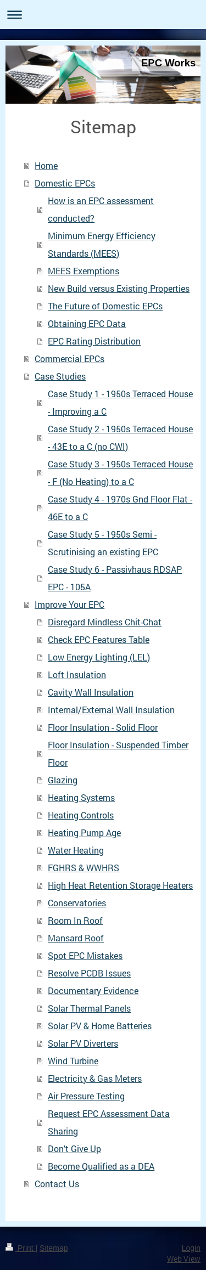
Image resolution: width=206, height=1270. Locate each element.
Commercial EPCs (69, 358)
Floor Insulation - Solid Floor (103, 727)
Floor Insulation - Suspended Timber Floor (118, 753)
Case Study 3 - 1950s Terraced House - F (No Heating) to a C (120, 472)
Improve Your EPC (69, 604)
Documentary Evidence (93, 990)
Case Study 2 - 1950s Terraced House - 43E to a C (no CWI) (120, 437)
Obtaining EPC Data (87, 323)
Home (46, 165)
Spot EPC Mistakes (85, 955)
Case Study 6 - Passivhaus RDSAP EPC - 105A (115, 577)
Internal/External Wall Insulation (111, 709)
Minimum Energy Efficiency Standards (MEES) (101, 244)
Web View (184, 1259)
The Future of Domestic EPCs (105, 306)
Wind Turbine (73, 1060)
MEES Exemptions (83, 270)
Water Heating (76, 850)
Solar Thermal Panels (89, 1008)
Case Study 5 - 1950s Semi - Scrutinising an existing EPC (103, 542)
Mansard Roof (76, 938)
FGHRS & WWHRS (83, 867)
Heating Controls (81, 815)
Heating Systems (81, 797)
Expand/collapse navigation (103, 14)
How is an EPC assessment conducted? (101, 209)
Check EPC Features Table (98, 639)
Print (20, 1248)
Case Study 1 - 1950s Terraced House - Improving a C (120, 402)
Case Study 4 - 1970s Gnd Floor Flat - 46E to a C (120, 507)
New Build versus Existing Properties (119, 288)
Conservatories (77, 902)
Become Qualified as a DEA (101, 1166)
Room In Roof (75, 920)
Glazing (62, 780)
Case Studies (60, 376)
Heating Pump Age (84, 832)
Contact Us (57, 1183)
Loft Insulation (77, 674)
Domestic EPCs (65, 183)
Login (191, 1248)
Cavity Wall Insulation (90, 692)
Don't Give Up (74, 1148)
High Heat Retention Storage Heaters (120, 885)
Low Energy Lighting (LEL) (99, 657)
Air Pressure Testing (86, 1096)
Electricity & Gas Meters (95, 1078)
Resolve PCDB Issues (89, 973)
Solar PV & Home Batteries (100, 1025)
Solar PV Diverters (83, 1043)
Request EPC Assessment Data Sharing (109, 1122)
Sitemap (54, 1248)
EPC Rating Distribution (94, 341)
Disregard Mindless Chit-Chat (105, 622)
